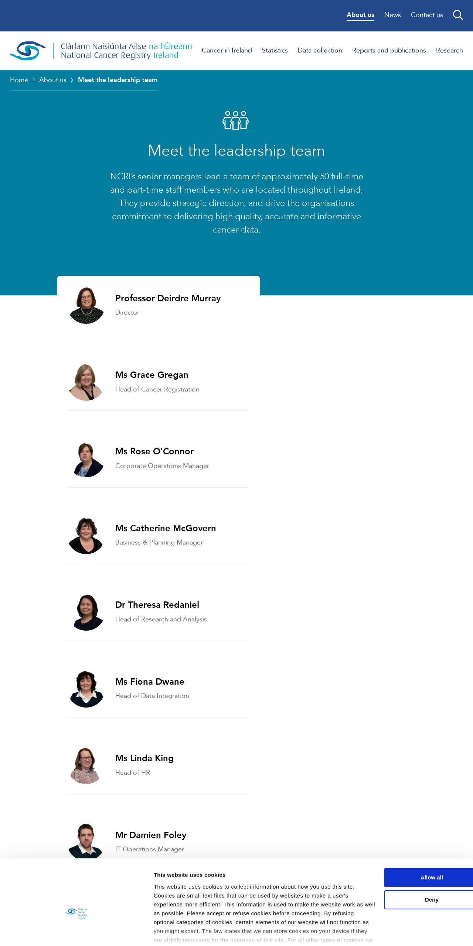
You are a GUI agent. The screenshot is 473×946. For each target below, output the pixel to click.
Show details (114, 931)
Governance (77, 715)
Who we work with (322, 639)
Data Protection (316, 715)
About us (53, 80)
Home (19, 80)
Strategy (69, 639)
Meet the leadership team (118, 80)
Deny (411, 863)
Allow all (411, 841)
